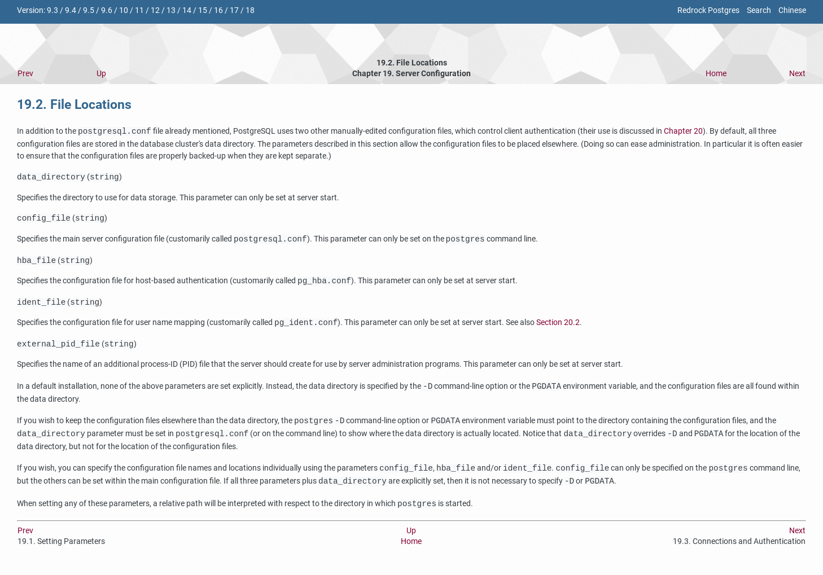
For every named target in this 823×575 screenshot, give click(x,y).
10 (123, 10)
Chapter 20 (683, 132)
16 (218, 10)
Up (101, 73)
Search (759, 10)
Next (797, 73)
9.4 (70, 10)
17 (234, 10)
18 (250, 10)
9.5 (88, 10)
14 (186, 10)
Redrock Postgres (708, 10)
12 (155, 10)
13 (171, 10)
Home (716, 73)
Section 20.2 (558, 327)
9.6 (106, 10)
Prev (25, 73)
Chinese (792, 10)
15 (202, 10)
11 (139, 10)
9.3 (52, 10)
